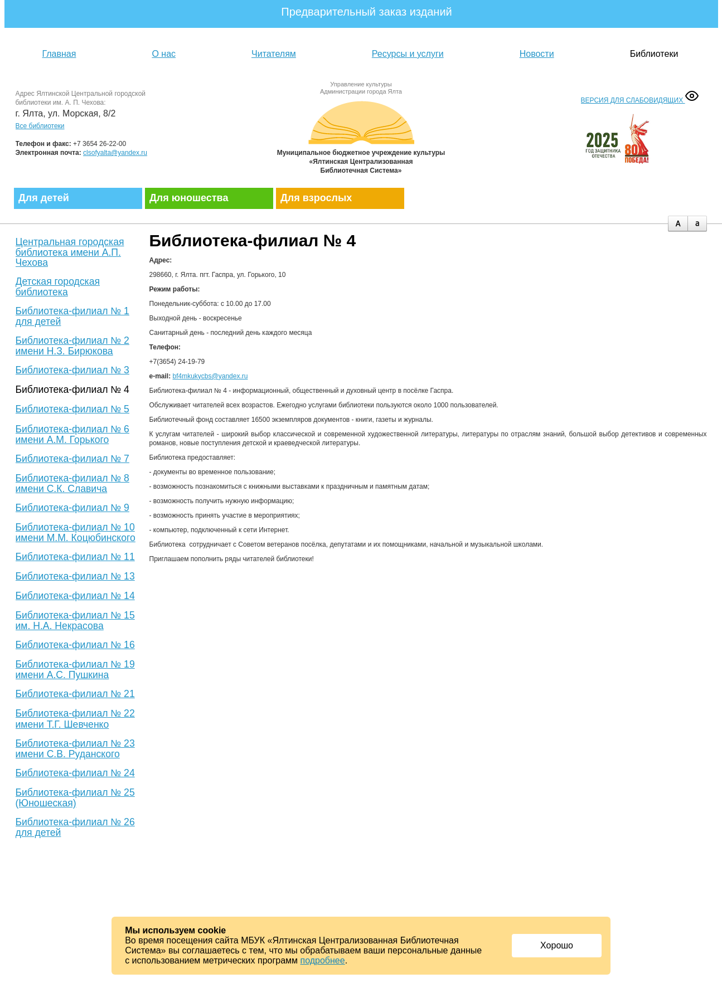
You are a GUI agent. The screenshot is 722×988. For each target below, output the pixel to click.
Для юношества (188, 197)
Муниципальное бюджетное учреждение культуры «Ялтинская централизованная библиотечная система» (361, 135)
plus (677, 224)
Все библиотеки (40, 126)
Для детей (43, 197)
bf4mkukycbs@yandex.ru (210, 376)
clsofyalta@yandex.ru (115, 153)
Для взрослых (316, 197)
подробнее (323, 960)
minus (697, 224)
